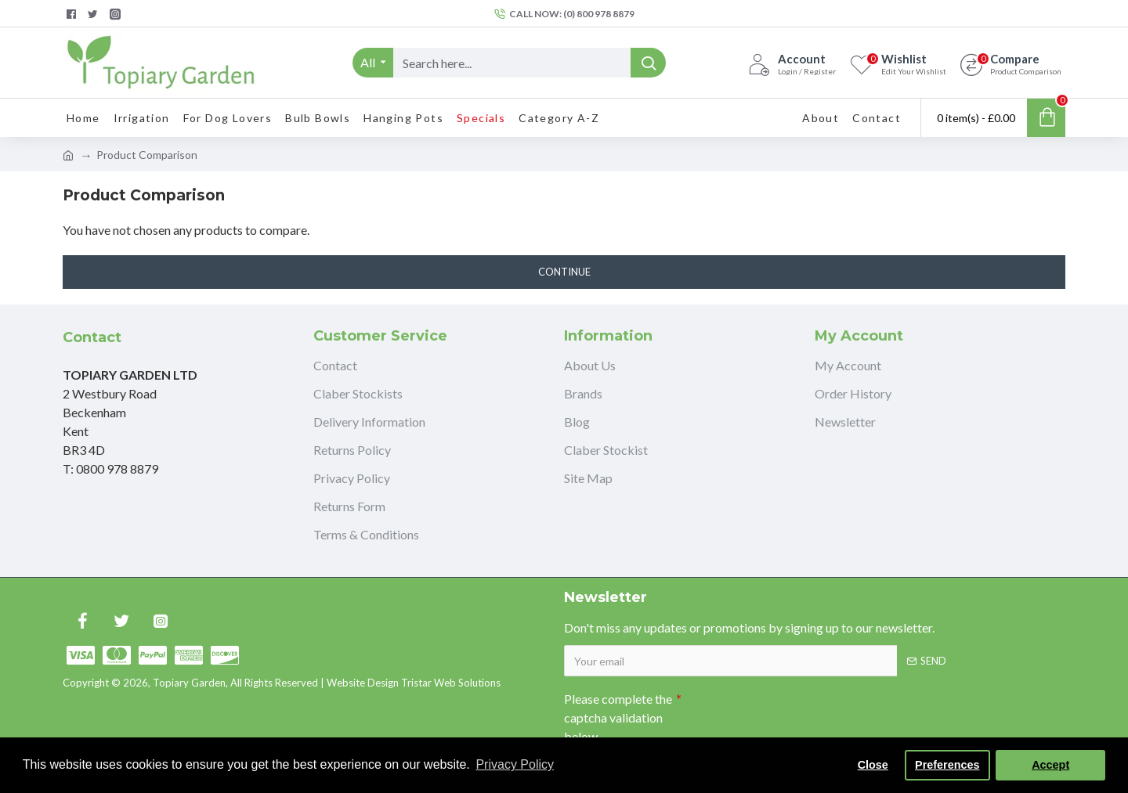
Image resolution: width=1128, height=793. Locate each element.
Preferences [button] (947, 765)
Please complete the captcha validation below (618, 717)
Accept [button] (1050, 765)
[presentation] (791, 712)
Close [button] (873, 765)
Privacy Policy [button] (514, 764)
